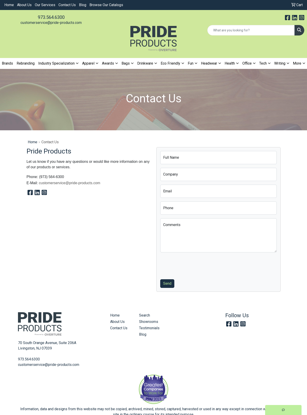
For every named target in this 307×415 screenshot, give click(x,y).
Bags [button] (126, 63)
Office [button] (247, 63)
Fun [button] (190, 63)
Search (144, 315)
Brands (7, 63)
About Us (24, 5)
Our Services (45, 5)
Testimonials (149, 328)
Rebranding (26, 63)
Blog (82, 5)
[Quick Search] (251, 30)
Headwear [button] (209, 63)
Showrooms (148, 321)
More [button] (297, 63)
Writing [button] (279, 63)
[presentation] (194, 265)
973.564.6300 (51, 17)
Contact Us (67, 5)
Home (9, 5)
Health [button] (230, 63)
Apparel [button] (88, 63)
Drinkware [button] (145, 63)
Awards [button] (108, 63)
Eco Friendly (170, 63)
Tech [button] (263, 63)
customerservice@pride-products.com (51, 22)
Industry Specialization (56, 63)
